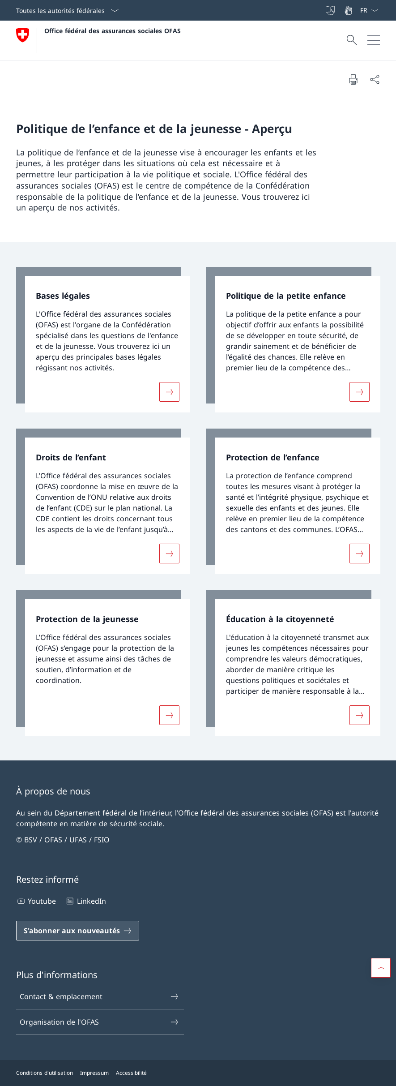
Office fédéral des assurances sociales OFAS (112, 30)
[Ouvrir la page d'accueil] (98, 40)
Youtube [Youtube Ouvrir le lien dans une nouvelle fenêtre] (36, 901)
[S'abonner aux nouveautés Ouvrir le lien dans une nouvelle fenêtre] (77, 930)
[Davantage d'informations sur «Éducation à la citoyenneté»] (359, 715)
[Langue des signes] (349, 10)
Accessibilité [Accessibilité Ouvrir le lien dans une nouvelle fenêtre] (131, 1073)
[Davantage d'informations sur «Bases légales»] (169, 392)
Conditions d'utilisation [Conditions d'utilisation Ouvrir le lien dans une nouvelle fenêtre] (44, 1073)
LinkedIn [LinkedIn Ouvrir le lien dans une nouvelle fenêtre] (85, 901)
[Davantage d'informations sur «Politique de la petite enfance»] (359, 392)
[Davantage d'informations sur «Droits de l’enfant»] (169, 553)
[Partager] (374, 79)
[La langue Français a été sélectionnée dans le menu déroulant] (369, 10)
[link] (103, 339)
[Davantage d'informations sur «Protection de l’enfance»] (359, 553)
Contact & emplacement (99, 996)
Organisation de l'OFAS (99, 1022)
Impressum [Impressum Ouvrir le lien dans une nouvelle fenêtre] (94, 1073)
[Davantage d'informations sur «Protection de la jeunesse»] (169, 715)
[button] (381, 968)
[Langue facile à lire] (331, 10)
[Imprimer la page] (353, 79)
